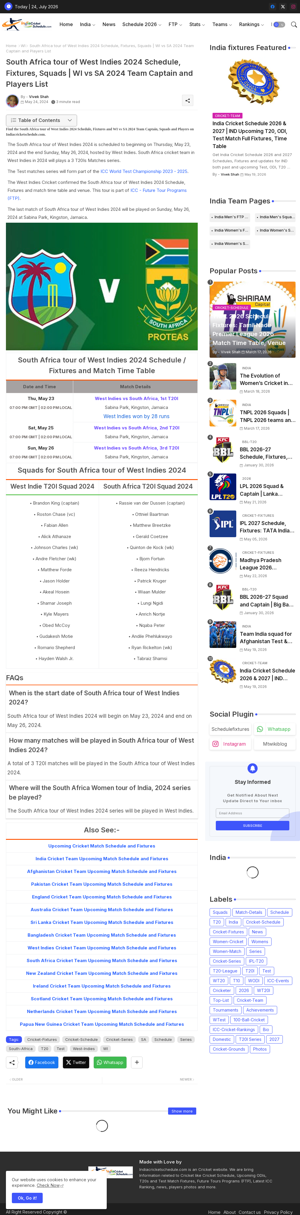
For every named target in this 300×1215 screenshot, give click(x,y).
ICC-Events (278, 980)
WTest (219, 1019)
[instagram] (293, 6)
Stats (194, 24)
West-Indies (84, 1048)
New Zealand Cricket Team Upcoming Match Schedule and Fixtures (102, 973)
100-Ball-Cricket (249, 1019)
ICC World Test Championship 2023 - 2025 (143, 171)
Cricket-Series (119, 1039)
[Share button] (137, 1062)
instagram (234, 744)
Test (61, 1048)
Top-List (221, 1000)
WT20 (219, 980)
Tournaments (225, 1009)
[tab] (66, 24)
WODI (253, 980)
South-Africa (21, 1048)
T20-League (225, 970)
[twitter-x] (283, 6)
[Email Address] (252, 813)
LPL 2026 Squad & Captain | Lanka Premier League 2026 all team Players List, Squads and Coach (266, 490)
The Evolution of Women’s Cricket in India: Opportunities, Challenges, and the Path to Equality (265, 380)
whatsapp (279, 729)
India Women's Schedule (278, 230)
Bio (266, 1029)
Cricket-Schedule (81, 1039)
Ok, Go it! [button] (27, 1197)
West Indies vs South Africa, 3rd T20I (136, 448)
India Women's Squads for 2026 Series (232, 243)
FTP (173, 24)
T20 (44, 1048)
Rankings (249, 24)
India (85, 24)
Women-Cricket (228, 941)
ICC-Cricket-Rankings (234, 1029)
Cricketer (222, 990)
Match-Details (249, 912)
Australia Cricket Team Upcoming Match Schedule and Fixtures (102, 909)
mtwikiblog (275, 744)
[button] (279, 25)
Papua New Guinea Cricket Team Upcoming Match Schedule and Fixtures (102, 1024)
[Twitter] (76, 1062)
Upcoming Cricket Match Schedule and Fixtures (101, 846)
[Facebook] (41, 1062)
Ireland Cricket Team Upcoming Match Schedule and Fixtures (102, 986)
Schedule (163, 1039)
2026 (244, 990)
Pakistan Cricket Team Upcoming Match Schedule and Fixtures (102, 884)
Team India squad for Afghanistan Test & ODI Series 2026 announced (266, 638)
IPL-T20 (256, 961)
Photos (260, 1049)
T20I (249, 970)
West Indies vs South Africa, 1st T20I (136, 398)
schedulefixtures (230, 729)
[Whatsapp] (110, 1062)
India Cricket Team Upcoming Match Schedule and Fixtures (102, 858)
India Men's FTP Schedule (232, 216)
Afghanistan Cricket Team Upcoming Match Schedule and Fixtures (102, 871)
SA (143, 1039)
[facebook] (272, 6)
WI (23, 45)
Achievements (260, 1009)
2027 (274, 1039)
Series (186, 1039)
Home (66, 24)
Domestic (222, 1039)
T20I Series (250, 1039)
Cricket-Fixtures (42, 1039)
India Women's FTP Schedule (232, 230)
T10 (236, 980)
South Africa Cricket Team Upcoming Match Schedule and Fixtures (102, 960)
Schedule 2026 (139, 24)
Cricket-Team (250, 1000)
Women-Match (227, 951)
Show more (182, 1111)
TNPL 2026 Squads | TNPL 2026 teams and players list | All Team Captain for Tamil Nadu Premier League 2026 (267, 417)
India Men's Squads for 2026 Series (278, 216)
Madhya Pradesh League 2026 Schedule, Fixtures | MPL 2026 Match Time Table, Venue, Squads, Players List (267, 564)
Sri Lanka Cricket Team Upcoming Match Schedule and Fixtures (102, 922)
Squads (220, 912)
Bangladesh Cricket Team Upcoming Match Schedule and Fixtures (102, 935)
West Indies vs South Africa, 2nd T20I (136, 428)
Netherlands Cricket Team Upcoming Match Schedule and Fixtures (102, 1011)
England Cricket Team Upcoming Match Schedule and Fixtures (102, 897)
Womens (259, 941)
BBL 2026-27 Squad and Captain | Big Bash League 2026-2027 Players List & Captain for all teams (267, 601)
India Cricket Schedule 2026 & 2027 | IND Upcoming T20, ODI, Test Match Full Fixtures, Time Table (250, 135)
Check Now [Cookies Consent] (48, 1185)
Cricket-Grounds (229, 1049)
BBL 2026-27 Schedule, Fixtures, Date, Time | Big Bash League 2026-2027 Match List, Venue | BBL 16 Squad (266, 454)
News (109, 24)
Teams (219, 24)
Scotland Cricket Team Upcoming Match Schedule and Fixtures (102, 998)
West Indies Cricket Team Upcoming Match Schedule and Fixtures (102, 948)
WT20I (263, 990)
